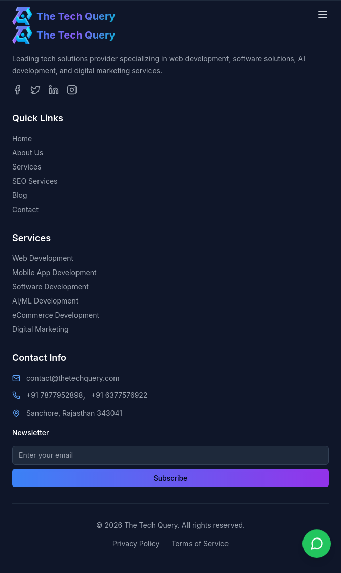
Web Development (42, 258)
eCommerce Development (55, 315)
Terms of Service (200, 543)
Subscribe (171, 478)
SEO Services (34, 181)
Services (26, 166)
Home (22, 138)
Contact (25, 209)
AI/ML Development (45, 300)
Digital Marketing (40, 329)
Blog (19, 195)
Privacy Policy (136, 543)
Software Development (50, 286)
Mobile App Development (54, 272)
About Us (27, 152)
